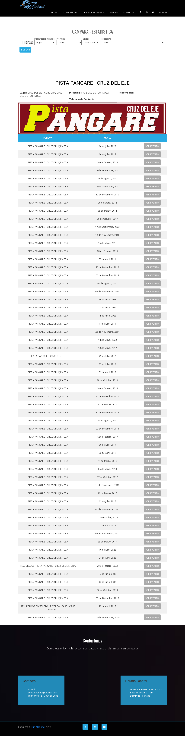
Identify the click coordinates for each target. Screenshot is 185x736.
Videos (114, 8)
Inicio (53, 8)
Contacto (129, 8)
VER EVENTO (152, 146)
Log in (163, 8)
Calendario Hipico (93, 8)
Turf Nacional (38, 726)
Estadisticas (69, 8)
